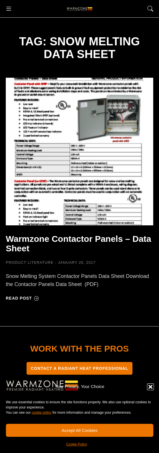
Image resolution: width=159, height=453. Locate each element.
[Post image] (79, 151)
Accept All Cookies (79, 430)
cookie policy (42, 413)
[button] (150, 387)
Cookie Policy (76, 444)
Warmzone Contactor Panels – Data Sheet (78, 243)
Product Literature (30, 262)
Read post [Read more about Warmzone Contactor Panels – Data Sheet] (22, 298)
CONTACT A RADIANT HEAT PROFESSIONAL (79, 368)
